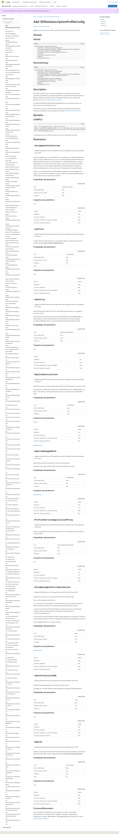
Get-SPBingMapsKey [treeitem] (10, 590)
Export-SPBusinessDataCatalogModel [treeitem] (12, 306)
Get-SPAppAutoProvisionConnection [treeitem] (12, 538)
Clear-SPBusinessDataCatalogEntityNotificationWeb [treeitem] (12, 64)
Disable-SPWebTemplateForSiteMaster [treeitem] (12, 225)
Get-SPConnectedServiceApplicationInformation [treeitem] (12, 626)
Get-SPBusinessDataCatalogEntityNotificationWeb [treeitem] (12, 600)
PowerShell (40, 16)
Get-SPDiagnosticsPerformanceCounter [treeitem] (12, 665)
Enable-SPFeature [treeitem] (9, 249)
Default (36, 422)
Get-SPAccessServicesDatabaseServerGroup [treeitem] (12, 520)
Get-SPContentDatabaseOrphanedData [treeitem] (12, 635)
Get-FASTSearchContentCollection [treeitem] (12, 356)
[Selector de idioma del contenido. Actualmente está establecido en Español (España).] (7, 832)
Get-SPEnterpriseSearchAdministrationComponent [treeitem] (12, 682)
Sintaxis (103, 19)
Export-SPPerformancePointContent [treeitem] (12, 324)
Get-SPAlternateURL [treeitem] (10, 531)
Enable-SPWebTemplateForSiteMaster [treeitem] (12, 296)
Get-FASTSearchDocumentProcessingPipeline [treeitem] (12, 361)
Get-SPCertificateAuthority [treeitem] (11, 616)
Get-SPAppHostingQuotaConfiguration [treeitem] (12, 553)
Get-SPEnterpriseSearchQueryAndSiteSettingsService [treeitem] (12, 802)
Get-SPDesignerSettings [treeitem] (11, 659)
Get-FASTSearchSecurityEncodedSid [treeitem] (12, 444)
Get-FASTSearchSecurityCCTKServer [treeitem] (12, 416)
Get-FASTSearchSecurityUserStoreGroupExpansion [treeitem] (12, 482)
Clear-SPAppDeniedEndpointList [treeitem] (11, 59)
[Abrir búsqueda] (109, 2)
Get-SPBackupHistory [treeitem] (10, 586)
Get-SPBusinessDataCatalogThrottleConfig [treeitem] (12, 612)
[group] (59, 129)
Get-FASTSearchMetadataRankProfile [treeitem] (12, 401)
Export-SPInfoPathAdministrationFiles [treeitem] (12, 314)
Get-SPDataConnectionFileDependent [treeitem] (12, 653)
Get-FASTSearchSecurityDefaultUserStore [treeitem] (12, 439)
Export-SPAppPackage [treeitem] (10, 303)
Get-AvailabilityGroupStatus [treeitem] (11, 353)
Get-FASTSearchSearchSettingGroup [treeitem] (12, 409)
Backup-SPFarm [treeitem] (9, 50)
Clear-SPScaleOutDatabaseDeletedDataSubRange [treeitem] (12, 90)
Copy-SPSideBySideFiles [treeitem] (11, 158)
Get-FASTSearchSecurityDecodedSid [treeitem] (12, 433)
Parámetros (104, 25)
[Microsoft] (3, 2)
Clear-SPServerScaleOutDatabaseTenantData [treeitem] (12, 124)
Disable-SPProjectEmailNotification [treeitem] (11, 190)
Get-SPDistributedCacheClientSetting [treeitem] (12, 674)
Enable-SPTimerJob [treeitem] (9, 281)
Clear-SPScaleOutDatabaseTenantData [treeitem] (12, 98)
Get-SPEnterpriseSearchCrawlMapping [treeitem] (12, 727)
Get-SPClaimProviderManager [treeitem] (12, 620)
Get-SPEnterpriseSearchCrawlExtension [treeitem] (12, 715)
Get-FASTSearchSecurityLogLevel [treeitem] (12, 454)
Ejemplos (103, 23)
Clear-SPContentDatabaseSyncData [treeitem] (12, 69)
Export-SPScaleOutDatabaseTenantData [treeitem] (12, 329)
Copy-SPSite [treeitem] (8, 160)
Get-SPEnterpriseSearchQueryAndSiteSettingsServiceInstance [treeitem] (12, 808)
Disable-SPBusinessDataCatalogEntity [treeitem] (12, 172)
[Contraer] (18, 15)
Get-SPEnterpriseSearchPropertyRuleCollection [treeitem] (12, 796)
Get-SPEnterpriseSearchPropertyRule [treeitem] (12, 790)
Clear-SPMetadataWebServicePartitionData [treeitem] (12, 78)
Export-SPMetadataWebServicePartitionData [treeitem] (12, 319)
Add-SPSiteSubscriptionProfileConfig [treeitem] (12, 27)
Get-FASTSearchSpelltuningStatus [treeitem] (12, 497)
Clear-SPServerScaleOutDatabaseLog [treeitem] (12, 119)
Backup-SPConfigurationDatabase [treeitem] (11, 41)
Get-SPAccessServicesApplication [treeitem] (12, 508)
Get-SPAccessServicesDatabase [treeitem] (12, 511)
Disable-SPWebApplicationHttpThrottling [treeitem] (12, 220)
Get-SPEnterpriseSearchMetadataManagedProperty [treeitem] (12, 776)
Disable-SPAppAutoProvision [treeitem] (12, 169)
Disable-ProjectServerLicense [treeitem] (12, 167)
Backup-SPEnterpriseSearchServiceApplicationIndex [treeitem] (12, 46)
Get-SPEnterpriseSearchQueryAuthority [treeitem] (12, 820)
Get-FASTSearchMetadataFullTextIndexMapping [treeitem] (12, 389)
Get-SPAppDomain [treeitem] (9, 549)
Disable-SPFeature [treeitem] (9, 175)
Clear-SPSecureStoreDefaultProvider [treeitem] (12, 109)
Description (103, 21)
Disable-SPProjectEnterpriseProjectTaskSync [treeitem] (12, 195)
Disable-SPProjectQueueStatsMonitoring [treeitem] (12, 201)
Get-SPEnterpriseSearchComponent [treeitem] (12, 687)
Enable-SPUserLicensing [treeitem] (11, 283)
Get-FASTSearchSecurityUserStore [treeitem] (12, 477)
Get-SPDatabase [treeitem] (9, 647)
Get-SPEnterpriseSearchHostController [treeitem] (12, 741)
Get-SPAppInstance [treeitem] (10, 557)
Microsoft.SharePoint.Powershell (51, 16)
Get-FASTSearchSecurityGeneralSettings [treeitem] (12, 448)
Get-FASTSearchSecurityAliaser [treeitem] (12, 413)
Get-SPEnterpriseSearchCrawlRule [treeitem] (12, 732)
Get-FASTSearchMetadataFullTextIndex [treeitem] (12, 383)
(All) (35, 204)
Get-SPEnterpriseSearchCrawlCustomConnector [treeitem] (12, 703)
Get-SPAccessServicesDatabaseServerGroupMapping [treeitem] (12, 526)
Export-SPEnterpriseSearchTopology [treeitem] (12, 310)
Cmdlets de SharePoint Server (72, 111)
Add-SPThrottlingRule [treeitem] (10, 33)
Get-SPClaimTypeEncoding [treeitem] (11, 623)
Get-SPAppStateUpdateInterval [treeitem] (12, 571)
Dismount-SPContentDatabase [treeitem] (12, 232)
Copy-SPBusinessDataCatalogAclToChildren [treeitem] (12, 152)
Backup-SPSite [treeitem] (8, 52)
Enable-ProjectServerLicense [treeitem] (12, 240)
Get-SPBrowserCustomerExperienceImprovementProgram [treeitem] (12, 594)
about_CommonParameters (40, 818)
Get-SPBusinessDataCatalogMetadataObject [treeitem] (12, 606)
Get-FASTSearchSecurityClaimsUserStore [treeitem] (12, 421)
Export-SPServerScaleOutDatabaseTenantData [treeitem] (12, 335)
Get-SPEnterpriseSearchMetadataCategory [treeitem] (12, 764)
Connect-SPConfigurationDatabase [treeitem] (11, 135)
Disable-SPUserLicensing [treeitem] (11, 212)
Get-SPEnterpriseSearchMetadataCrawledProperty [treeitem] (12, 770)
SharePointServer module (44, 26)
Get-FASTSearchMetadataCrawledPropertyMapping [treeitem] (12, 377)
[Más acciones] (84, 17)
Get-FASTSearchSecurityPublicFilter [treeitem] (12, 463)
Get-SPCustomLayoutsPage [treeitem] (11, 645)
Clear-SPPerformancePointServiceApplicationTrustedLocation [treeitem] (12, 84)
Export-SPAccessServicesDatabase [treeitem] (11, 300)
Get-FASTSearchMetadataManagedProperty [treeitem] (12, 395)
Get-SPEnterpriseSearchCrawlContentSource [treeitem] (12, 697)
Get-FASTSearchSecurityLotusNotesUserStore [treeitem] (12, 458)
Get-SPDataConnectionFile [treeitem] (11, 649)
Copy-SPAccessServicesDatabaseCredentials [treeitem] (12, 142)
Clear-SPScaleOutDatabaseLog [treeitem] (12, 94)
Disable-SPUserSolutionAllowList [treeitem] (11, 215)
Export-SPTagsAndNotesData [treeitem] (12, 349)
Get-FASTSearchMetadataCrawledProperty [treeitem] (12, 371)
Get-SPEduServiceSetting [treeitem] (11, 678)
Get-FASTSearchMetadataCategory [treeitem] (12, 366)
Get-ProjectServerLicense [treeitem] (11, 500)
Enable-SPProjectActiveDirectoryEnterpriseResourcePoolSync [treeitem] (12, 259)
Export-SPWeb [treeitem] (8, 351)
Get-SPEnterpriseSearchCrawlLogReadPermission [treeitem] (12, 721)
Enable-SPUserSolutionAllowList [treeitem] (11, 286)
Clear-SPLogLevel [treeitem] (9, 74)
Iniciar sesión (114, 2)
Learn (34, 16)
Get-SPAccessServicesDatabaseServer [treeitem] (12, 515)
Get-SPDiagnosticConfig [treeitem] (11, 662)
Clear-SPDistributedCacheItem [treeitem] (12, 72)
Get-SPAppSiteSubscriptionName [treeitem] (12, 564)
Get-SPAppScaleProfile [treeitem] (10, 561)
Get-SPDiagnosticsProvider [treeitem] (11, 670)
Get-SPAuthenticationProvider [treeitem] (12, 582)
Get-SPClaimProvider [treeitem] (10, 618)
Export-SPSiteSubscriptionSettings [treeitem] (11, 346)
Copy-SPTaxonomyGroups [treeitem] (11, 162)
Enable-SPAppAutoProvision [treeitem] (12, 242)
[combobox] (11, 19)
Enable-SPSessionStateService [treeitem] (12, 279)
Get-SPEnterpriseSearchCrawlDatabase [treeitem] (12, 709)
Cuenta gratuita (112, 6)
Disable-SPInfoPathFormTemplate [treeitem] (11, 180)
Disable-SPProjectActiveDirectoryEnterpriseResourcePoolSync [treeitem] (12, 185)
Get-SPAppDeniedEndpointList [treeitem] (12, 543)
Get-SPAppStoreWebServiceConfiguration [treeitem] (12, 577)
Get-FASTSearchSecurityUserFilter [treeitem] (12, 473)
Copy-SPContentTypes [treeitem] (10, 156)
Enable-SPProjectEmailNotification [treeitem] (11, 264)
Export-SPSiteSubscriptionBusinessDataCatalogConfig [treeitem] (12, 341)
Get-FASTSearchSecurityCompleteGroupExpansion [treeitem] (12, 427)
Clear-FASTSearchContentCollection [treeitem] (12, 55)
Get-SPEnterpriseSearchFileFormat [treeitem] (12, 736)
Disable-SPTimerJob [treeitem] (10, 210)
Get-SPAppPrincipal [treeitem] (10, 559)
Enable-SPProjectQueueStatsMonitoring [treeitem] (12, 274)
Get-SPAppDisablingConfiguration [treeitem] (12, 546)
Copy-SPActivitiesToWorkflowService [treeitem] (12, 147)
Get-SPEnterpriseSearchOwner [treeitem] (12, 786)
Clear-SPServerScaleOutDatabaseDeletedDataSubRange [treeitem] (12, 114)
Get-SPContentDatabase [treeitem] (11, 631)
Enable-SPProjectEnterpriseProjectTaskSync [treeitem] (12, 269)
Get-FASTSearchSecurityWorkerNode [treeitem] (12, 488)
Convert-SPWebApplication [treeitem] (11, 138)
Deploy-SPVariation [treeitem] (9, 165)
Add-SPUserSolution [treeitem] (10, 38)
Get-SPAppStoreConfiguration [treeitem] (12, 574)
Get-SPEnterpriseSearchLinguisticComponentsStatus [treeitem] (12, 753)
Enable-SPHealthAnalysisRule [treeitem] (12, 251)
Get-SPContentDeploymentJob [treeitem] (12, 639)
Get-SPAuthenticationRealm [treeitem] (11, 584)
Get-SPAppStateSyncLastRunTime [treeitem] (12, 568)
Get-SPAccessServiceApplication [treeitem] (11, 503)
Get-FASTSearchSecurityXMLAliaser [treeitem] (12, 493)
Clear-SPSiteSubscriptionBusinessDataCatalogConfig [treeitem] (12, 130)
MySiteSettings (38, 445)
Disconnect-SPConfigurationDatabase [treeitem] (11, 229)
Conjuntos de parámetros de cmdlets (52, 100)
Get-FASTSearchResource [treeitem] (11, 405)
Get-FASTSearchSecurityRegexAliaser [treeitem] (12, 468)
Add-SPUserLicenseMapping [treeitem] (12, 36)
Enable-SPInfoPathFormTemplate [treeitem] (11, 254)
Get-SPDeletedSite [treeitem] (9, 657)
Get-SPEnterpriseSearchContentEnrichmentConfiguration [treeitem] (12, 692)
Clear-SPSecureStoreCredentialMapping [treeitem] (12, 104)
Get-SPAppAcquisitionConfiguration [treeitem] (12, 534)
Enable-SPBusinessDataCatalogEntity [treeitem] (12, 245)
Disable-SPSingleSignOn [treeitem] (11, 207)
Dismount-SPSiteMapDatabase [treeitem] (12, 234)
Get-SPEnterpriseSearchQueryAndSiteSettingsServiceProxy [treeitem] (12, 814)
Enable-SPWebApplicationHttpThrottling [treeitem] (12, 291)
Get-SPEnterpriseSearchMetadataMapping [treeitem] (12, 782)
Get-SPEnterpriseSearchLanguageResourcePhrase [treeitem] (12, 747)
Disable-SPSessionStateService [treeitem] (12, 205)
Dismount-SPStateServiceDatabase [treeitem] (11, 237)
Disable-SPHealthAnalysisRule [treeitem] (12, 177)
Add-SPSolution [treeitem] (9, 31)
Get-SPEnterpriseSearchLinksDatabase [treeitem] (12, 759)
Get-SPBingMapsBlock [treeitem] (10, 588)
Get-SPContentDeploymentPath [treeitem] (11, 642)
